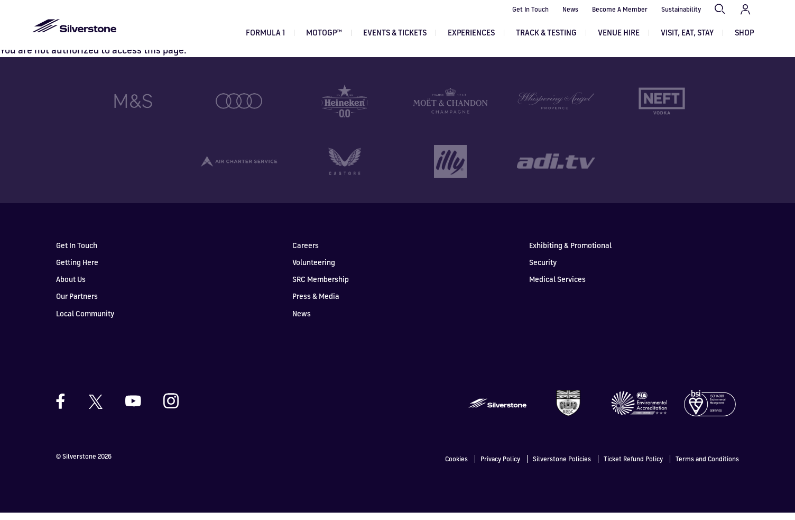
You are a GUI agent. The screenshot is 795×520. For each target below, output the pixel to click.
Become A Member (620, 9)
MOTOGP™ (324, 33)
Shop (744, 33)
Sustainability (681, 9)
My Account (745, 9)
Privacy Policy (500, 466)
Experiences (471, 33)
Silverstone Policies (562, 466)
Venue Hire (619, 33)
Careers (305, 252)
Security (543, 270)
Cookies (456, 466)
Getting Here (77, 270)
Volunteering (313, 270)
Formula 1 (265, 33)
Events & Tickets (395, 33)
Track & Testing (546, 33)
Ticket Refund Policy (633, 466)
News (570, 9)
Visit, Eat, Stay (687, 33)
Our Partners (77, 303)
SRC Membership (320, 286)
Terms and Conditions (707, 466)
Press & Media (315, 303)
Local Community (85, 320)
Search (720, 9)
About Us (71, 286)
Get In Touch (530, 9)
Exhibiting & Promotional (570, 252)
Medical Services (557, 286)
